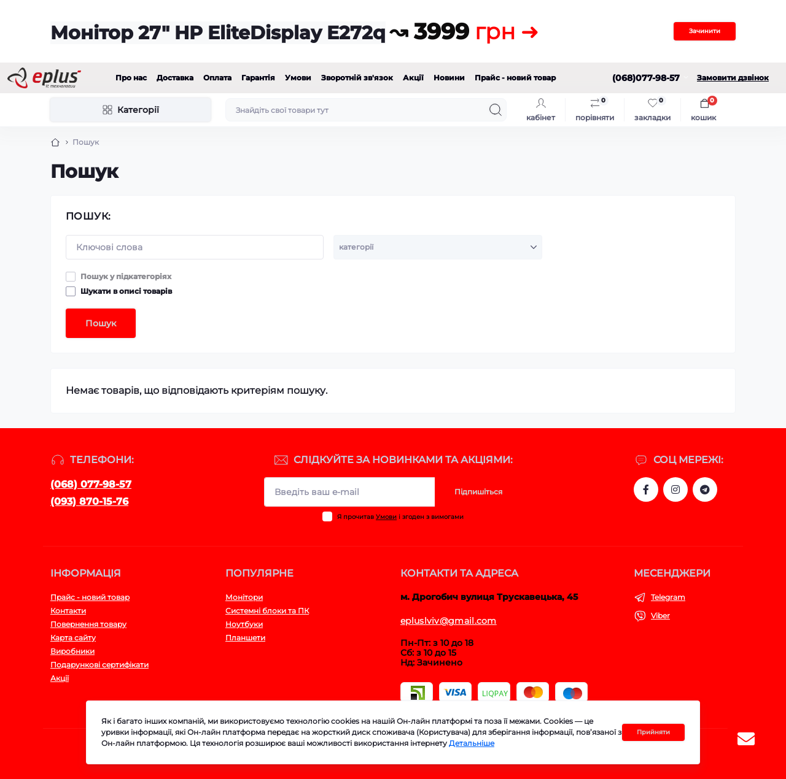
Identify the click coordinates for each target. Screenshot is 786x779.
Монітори (244, 597)
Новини (449, 77)
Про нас (131, 77)
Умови (298, 77)
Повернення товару (88, 624)
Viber (660, 615)
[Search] (495, 109)
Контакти (68, 610)
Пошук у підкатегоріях (125, 276)
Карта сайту (73, 637)
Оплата (217, 77)
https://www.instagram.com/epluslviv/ (675, 489)
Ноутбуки (244, 624)
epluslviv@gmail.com (448, 620)
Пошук (100, 323)
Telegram (668, 597)
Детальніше (471, 743)
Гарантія (258, 77)
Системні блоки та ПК (267, 610)
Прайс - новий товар (515, 77)
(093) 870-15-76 (89, 501)
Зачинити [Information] (704, 31)
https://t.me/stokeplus (705, 489)
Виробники (72, 651)
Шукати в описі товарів (126, 291)
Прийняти (653, 732)
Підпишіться (478, 491)
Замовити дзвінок (733, 77)
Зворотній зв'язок (357, 77)
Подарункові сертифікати (99, 664)
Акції (413, 77)
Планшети (245, 637)
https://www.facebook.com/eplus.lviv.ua (646, 489)
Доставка (175, 77)
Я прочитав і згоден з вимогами (400, 517)
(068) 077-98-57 (90, 484)
